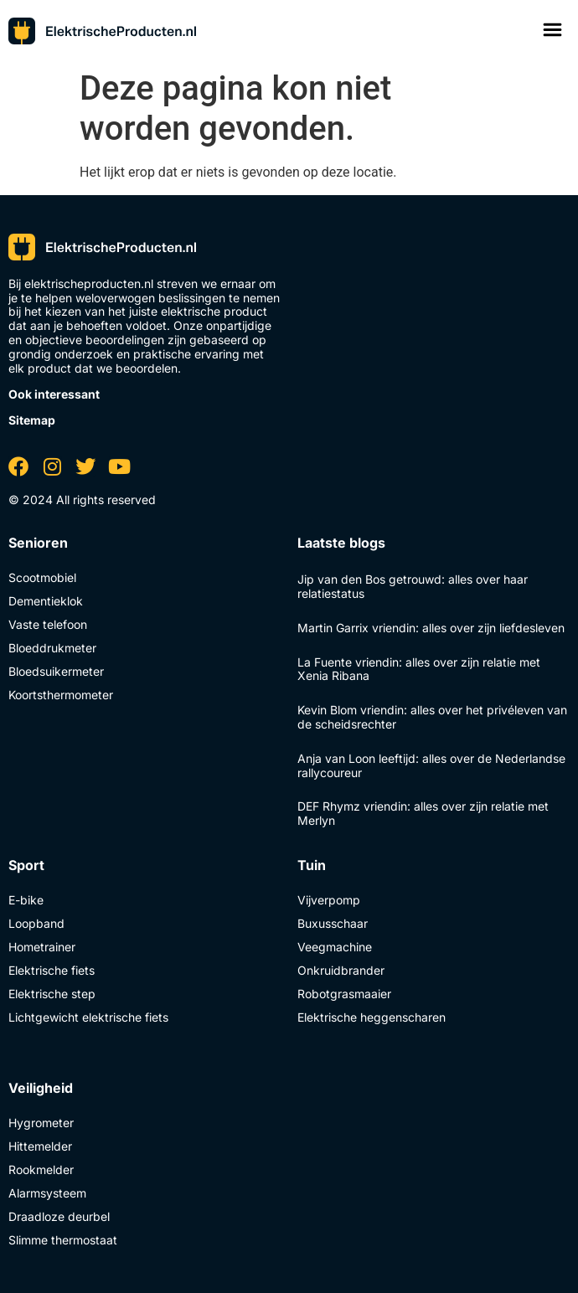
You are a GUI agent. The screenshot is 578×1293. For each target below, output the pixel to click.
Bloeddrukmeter (52, 648)
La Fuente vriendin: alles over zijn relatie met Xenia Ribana (418, 669)
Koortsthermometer (60, 695)
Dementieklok (45, 601)
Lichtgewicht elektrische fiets (88, 1017)
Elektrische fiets (51, 970)
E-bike (26, 900)
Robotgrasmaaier (344, 993)
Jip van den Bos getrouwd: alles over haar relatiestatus (412, 586)
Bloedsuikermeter (56, 671)
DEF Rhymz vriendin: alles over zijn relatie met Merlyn (423, 813)
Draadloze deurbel (59, 1216)
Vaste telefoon (47, 624)
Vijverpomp (328, 900)
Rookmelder (41, 1169)
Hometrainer (41, 947)
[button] (553, 31)
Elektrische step (51, 993)
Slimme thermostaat (62, 1240)
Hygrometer (41, 1122)
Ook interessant (54, 394)
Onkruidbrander (340, 970)
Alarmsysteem (47, 1193)
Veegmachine (334, 947)
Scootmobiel (42, 577)
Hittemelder (40, 1146)
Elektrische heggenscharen (371, 1017)
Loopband (36, 923)
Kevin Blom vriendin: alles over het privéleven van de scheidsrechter (432, 717)
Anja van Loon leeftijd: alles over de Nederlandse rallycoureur (431, 765)
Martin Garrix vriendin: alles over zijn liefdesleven (431, 628)
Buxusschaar (332, 923)
